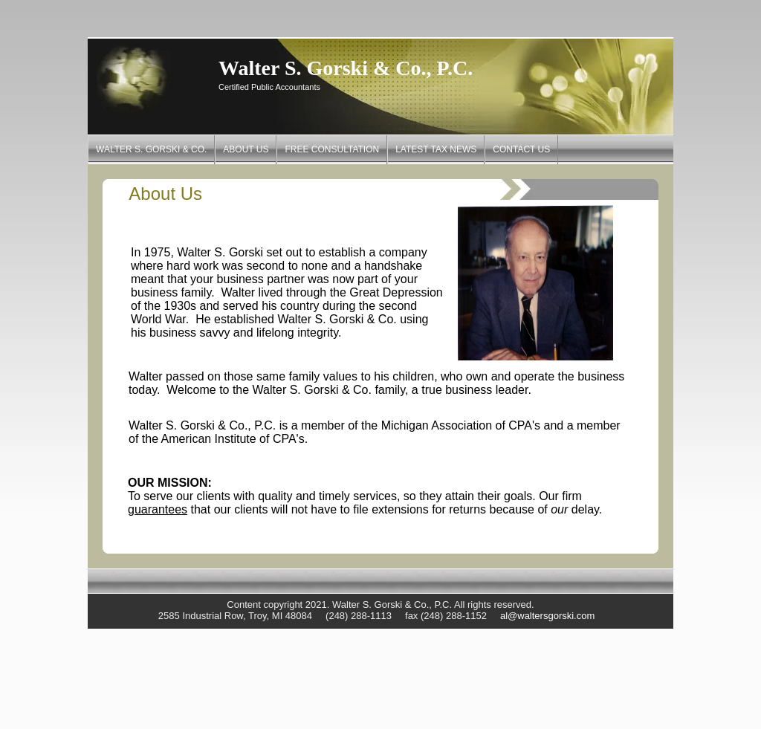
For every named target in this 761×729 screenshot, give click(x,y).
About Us (245, 149)
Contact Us (521, 149)
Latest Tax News (435, 149)
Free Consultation (332, 149)
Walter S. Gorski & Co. (151, 149)
